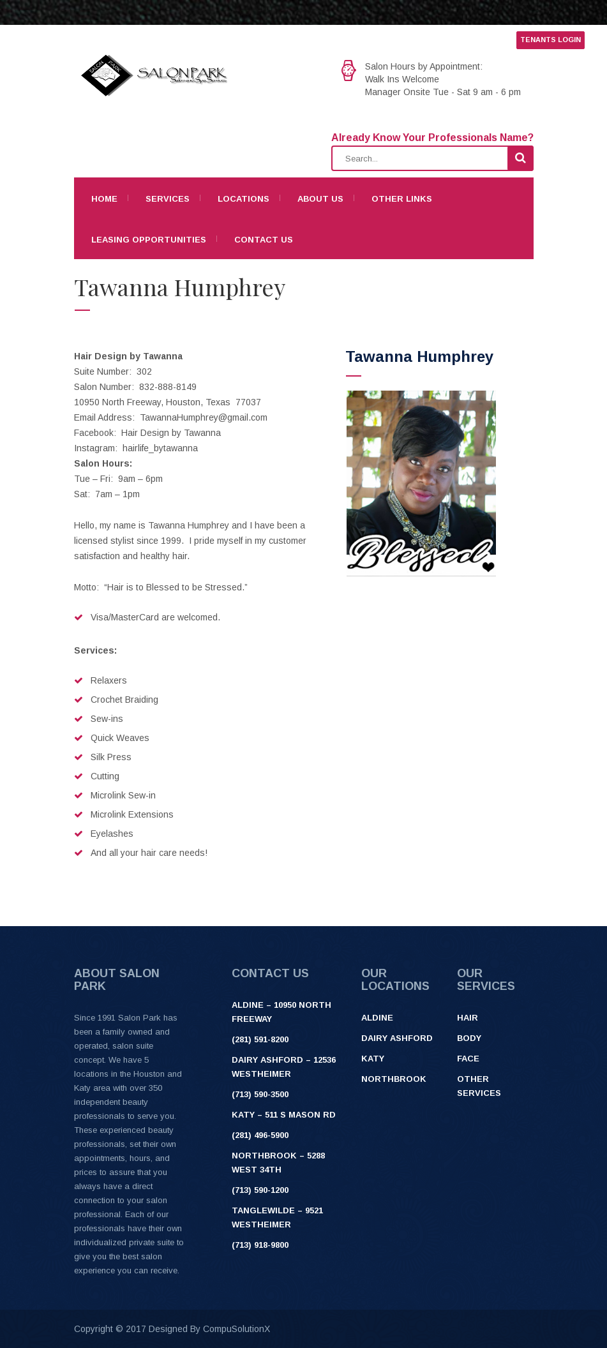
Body (469, 1038)
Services (168, 199)
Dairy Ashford (397, 1038)
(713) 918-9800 (260, 1245)
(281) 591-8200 (260, 1039)
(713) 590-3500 (260, 1094)
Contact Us (263, 239)
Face (468, 1058)
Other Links (401, 199)
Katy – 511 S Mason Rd (284, 1115)
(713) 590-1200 (260, 1190)
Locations (243, 199)
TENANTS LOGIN (550, 39)
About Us (320, 199)
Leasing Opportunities (148, 239)
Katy (372, 1058)
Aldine (377, 1017)
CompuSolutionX (236, 1329)
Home (104, 199)
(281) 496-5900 (260, 1135)
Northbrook (393, 1079)
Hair (467, 1017)
